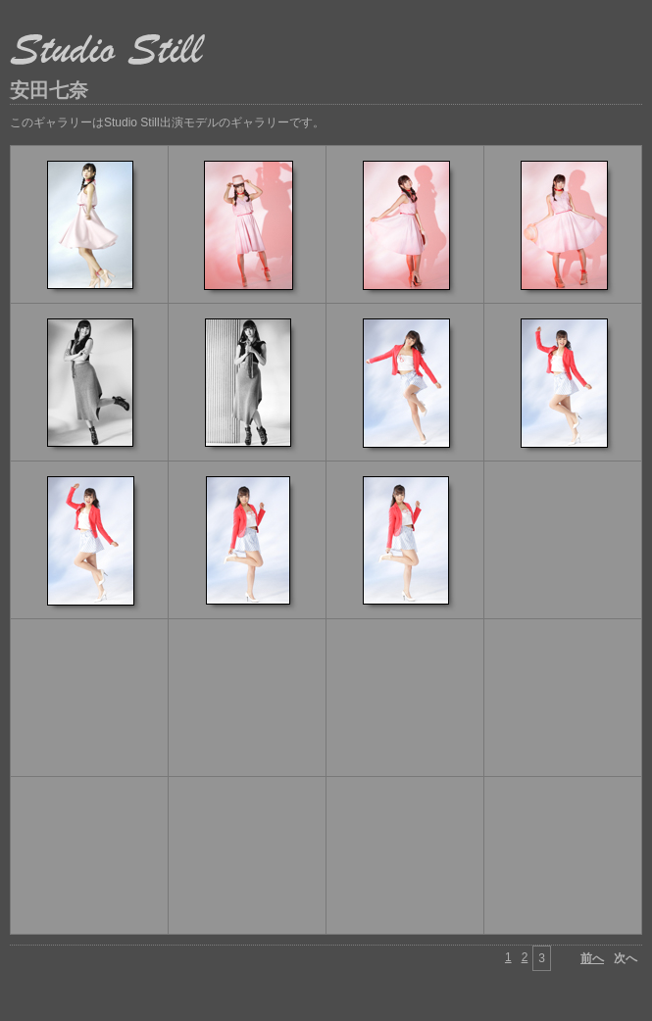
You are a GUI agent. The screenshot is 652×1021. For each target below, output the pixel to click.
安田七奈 (49, 90)
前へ (592, 958)
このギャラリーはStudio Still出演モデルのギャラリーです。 (167, 122)
